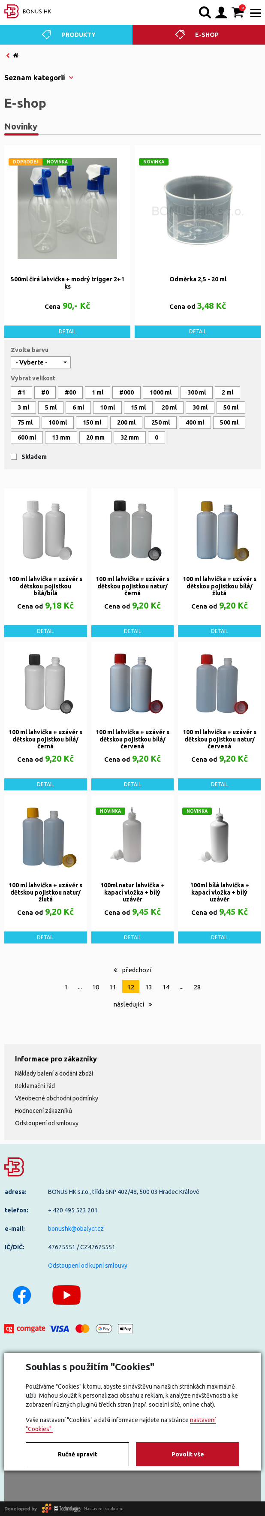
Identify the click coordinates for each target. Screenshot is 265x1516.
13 (148, 987)
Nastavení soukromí (103, 1508)
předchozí (132, 969)
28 (197, 987)
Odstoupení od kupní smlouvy (87, 1265)
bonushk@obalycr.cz (76, 1228)
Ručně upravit (77, 1454)
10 (95, 987)
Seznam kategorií (34, 77)
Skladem (34, 456)
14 (166, 987)
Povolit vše (188, 1454)
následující (132, 1004)
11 (112, 987)
